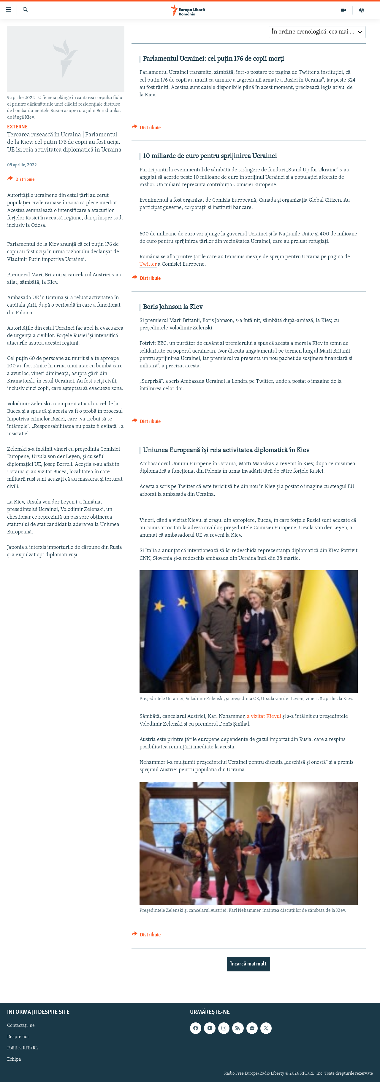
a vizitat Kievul (264, 716)
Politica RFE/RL (22, 1048)
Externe (17, 127)
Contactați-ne (21, 1025)
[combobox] (317, 32)
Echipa (14, 1059)
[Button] (20, 180)
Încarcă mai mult (248, 964)
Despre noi (18, 1037)
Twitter (148, 264)
